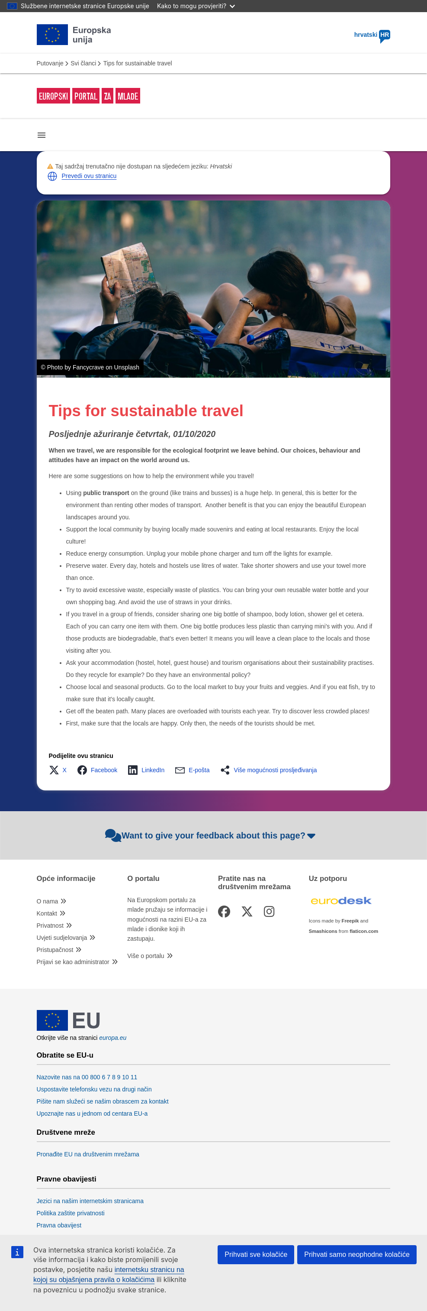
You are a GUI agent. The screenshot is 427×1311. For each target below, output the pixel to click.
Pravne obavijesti (66, 1179)
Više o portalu (145, 955)
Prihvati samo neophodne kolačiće (357, 1254)
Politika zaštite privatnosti (71, 1213)
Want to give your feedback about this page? (211, 835)
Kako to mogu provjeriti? (196, 6)
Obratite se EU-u (65, 1055)
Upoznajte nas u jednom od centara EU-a (92, 1113)
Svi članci (83, 63)
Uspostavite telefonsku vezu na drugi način (94, 1089)
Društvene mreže (66, 1132)
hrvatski (372, 34)
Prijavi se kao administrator (73, 961)
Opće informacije (66, 879)
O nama (47, 901)
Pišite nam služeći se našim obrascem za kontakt (103, 1101)
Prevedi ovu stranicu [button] (89, 175)
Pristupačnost (55, 949)
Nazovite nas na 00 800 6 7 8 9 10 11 (87, 1077)
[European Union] (68, 1028)
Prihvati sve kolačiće (256, 1254)
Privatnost (50, 925)
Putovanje (50, 63)
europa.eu (112, 1037)
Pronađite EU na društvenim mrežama (88, 1154)
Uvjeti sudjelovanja (62, 937)
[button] (52, 176)
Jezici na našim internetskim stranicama (90, 1201)
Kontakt (47, 913)
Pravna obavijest (59, 1225)
